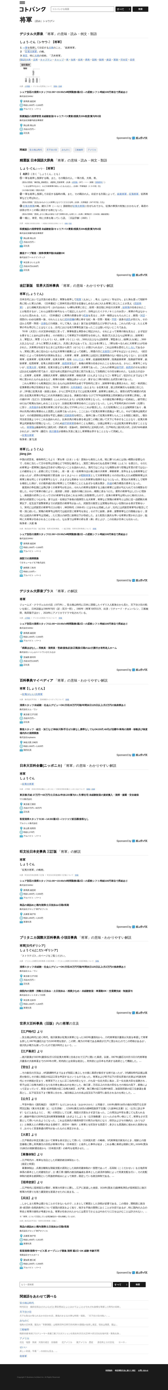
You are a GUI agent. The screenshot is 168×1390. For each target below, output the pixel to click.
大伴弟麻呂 (76, 387)
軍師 (115, 59)
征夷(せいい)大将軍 (32, 694)
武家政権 (69, 415)
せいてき (78, 359)
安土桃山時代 (35, 150)
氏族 (85, 315)
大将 (51, 47)
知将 (73, 59)
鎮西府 (129, 367)
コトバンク (33, 9)
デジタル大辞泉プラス (36, 591)
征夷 (75, 206)
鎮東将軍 (122, 194)
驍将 (101, 59)
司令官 (124, 59)
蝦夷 (78, 299)
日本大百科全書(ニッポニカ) (41, 765)
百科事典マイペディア (36, 680)
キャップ (59, 59)
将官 (25, 55)
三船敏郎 (79, 150)
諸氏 (128, 319)
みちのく (66, 150)
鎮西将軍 (67, 363)
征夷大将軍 (29, 206)
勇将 (87, 59)
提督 (132, 59)
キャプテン (46, 59)
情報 (55, 86)
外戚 (109, 483)
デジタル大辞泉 (31, 34)
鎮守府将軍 (68, 423)
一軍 (25, 47)
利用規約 (109, 1370)
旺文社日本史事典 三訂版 (38, 851)
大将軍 (80, 206)
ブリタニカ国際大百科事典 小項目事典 (48, 937)
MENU (22, 2)
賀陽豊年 (99, 182)
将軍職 (30, 427)
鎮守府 (120, 367)
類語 (22, 59)
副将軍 (126, 307)
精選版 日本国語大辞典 (36, 160)
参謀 (108, 59)
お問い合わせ (143, 1370)
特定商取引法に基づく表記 (125, 1370)
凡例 (60, 86)
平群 (114, 319)
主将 (35, 59)
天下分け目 (52, 150)
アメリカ (92, 150)
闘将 (94, 59)
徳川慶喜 (54, 431)
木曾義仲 (34, 407)
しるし (131, 347)
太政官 (105, 351)
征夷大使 (31, 367)
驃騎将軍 (86, 475)
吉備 (43, 323)
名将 (80, 59)
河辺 (142, 315)
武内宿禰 (69, 319)
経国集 (75, 182)
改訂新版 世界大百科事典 (39, 285)
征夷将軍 (133, 194)
